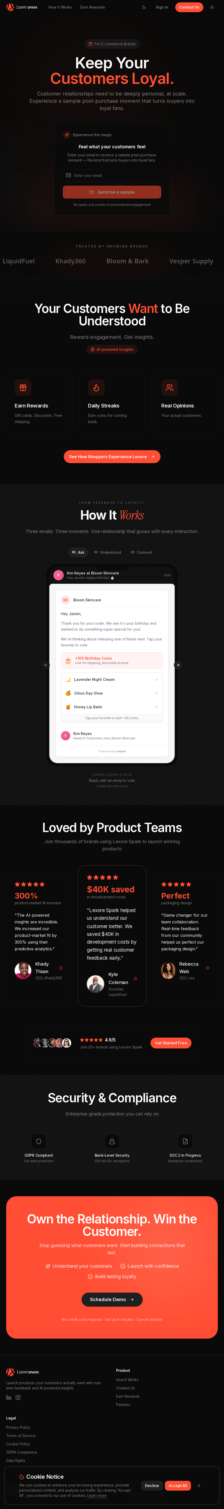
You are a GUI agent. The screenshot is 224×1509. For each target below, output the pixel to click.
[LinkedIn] (8, 1397)
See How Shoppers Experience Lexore (112, 456)
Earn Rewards (92, 7)
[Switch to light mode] (144, 7)
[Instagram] (18, 1397)
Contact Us (189, 7)
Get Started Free (171, 1042)
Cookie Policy (18, 1444)
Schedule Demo (112, 1299)
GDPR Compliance (21, 1452)
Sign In (162, 7)
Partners (123, 1404)
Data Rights (15, 1460)
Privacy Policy (18, 1427)
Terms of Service (21, 1435)
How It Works (60, 7)
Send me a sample (112, 192)
